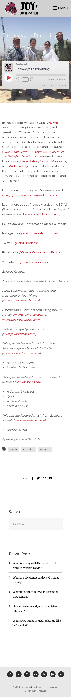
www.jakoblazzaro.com (19, 334)
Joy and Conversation (32, 262)
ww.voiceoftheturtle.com (22, 353)
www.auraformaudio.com (21, 300)
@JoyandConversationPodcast (41, 252)
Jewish (13, 449)
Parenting (28, 449)
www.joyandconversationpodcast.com (29, 195)
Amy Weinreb (56, 123)
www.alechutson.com (29, 314)
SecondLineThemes (35, 690)
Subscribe (48, 85)
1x (25, 79)
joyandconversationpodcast (38, 233)
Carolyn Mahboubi (53, 161)
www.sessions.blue (28, 382)
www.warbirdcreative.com (20, 319)
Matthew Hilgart (20, 166)
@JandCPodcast (26, 243)
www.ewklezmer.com (29, 420)
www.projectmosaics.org (42, 214)
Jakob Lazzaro (44, 686)
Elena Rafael (29, 161)
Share (62, 85)
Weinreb (44, 449)
